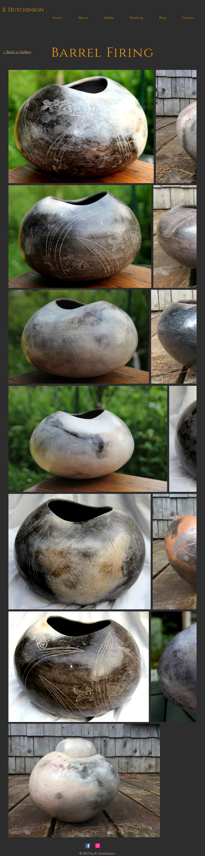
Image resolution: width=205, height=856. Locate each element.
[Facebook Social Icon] (87, 845)
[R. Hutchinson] (23, 10)
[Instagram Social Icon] (97, 845)
